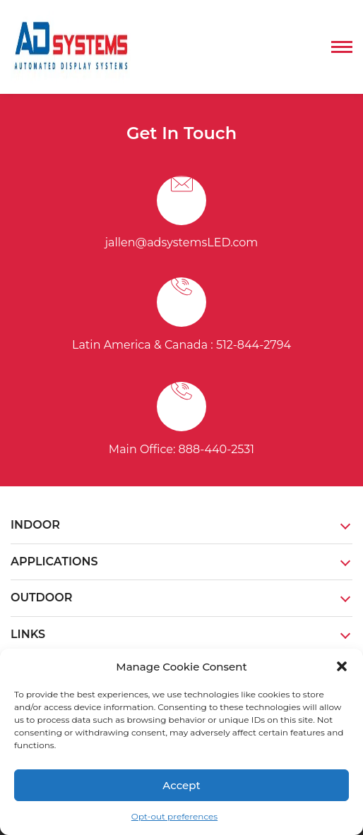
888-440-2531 (217, 449)
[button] (342, 666)
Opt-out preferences (174, 816)
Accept (181, 785)
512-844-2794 (253, 345)
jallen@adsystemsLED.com (181, 242)
